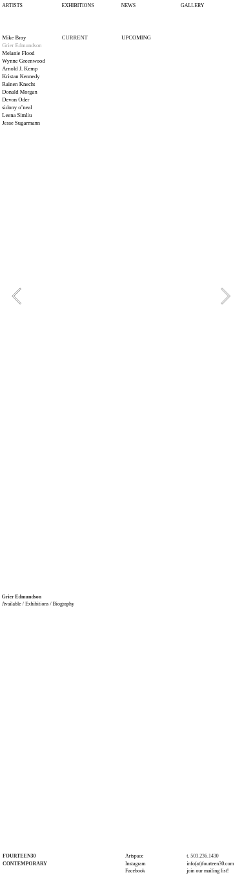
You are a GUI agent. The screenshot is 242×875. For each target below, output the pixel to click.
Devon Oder (15, 99)
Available (12, 604)
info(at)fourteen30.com (210, 864)
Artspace (134, 856)
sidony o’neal (17, 107)
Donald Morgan (19, 92)
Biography (63, 604)
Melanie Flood (18, 53)
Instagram (135, 864)
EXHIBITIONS (78, 5)
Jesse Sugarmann (21, 123)
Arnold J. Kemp (19, 68)
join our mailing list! (207, 871)
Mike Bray (14, 37)
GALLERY (192, 5)
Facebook (135, 871)
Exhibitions (36, 604)
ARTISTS (12, 5)
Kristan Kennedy (20, 76)
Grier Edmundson (21, 45)
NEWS (128, 5)
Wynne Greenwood (23, 61)
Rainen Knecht (18, 84)
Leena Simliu (17, 115)
